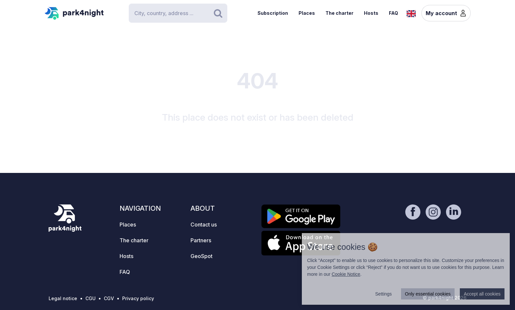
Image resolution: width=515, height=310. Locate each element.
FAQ (393, 13)
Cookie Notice (346, 274)
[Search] (178, 13)
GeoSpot (201, 256)
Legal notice (63, 298)
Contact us (203, 224)
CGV (109, 298)
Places (307, 13)
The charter (339, 13)
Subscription (273, 13)
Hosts (371, 13)
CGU (90, 298)
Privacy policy (138, 298)
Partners (200, 240)
